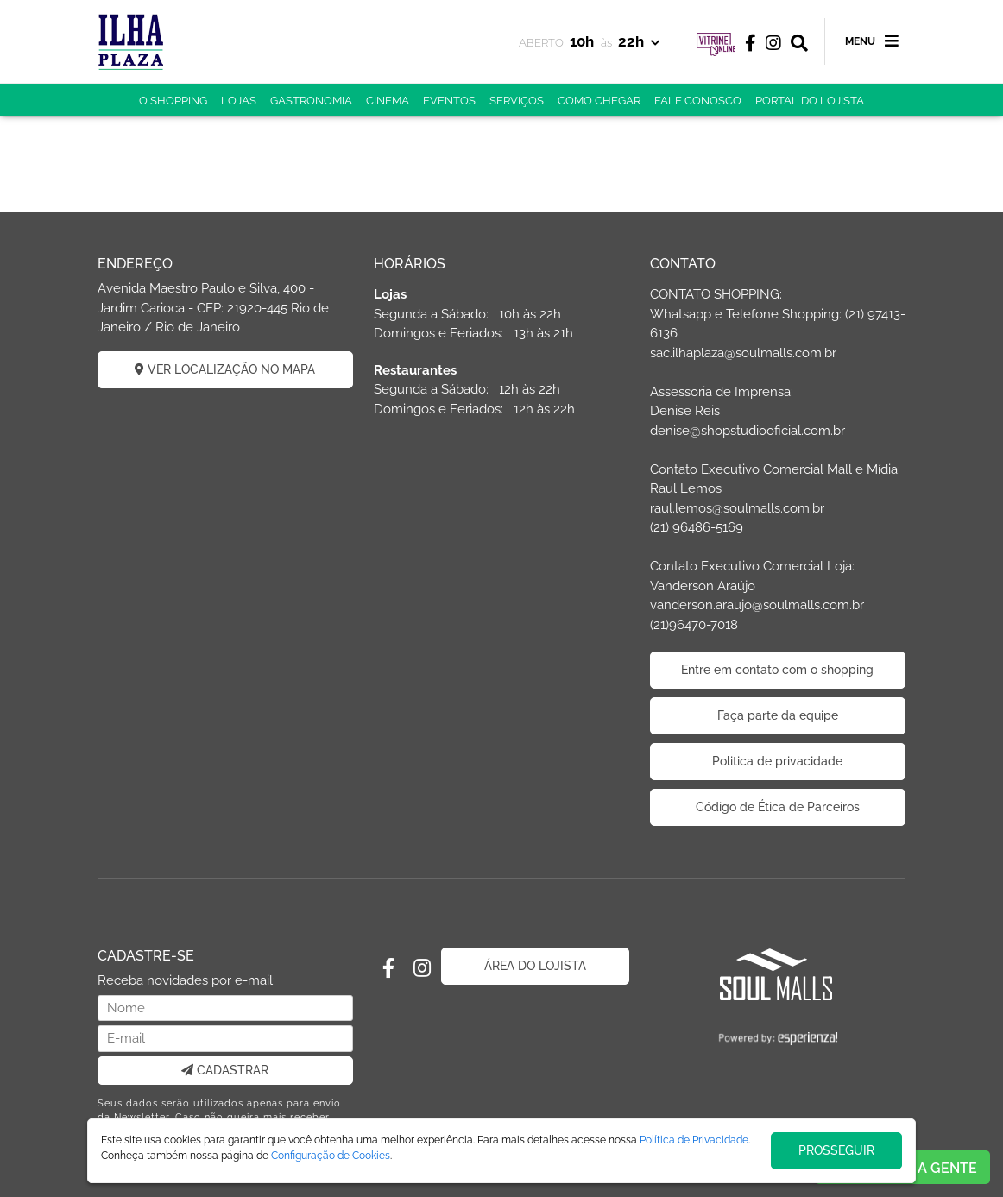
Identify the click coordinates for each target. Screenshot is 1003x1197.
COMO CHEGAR (599, 100)
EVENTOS (449, 100)
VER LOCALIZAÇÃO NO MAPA (225, 369)
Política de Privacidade (694, 1140)
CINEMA (387, 100)
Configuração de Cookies (330, 1156)
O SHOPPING (173, 100)
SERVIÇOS (516, 100)
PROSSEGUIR (836, 1150)
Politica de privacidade (777, 761)
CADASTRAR (224, 1070)
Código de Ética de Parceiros (778, 807)
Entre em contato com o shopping (777, 670)
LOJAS (238, 100)
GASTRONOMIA (311, 100)
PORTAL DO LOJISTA (809, 100)
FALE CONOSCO (697, 100)
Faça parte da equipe (777, 715)
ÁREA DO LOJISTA (535, 966)
